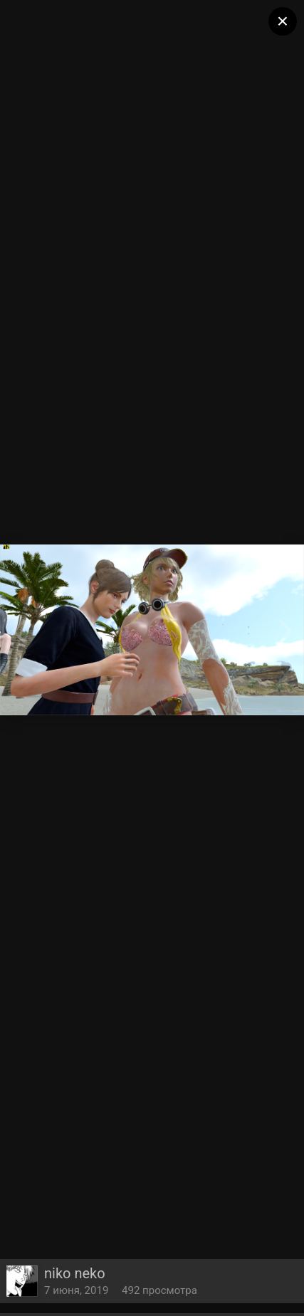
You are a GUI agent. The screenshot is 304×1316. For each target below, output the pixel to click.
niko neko (74, 1273)
